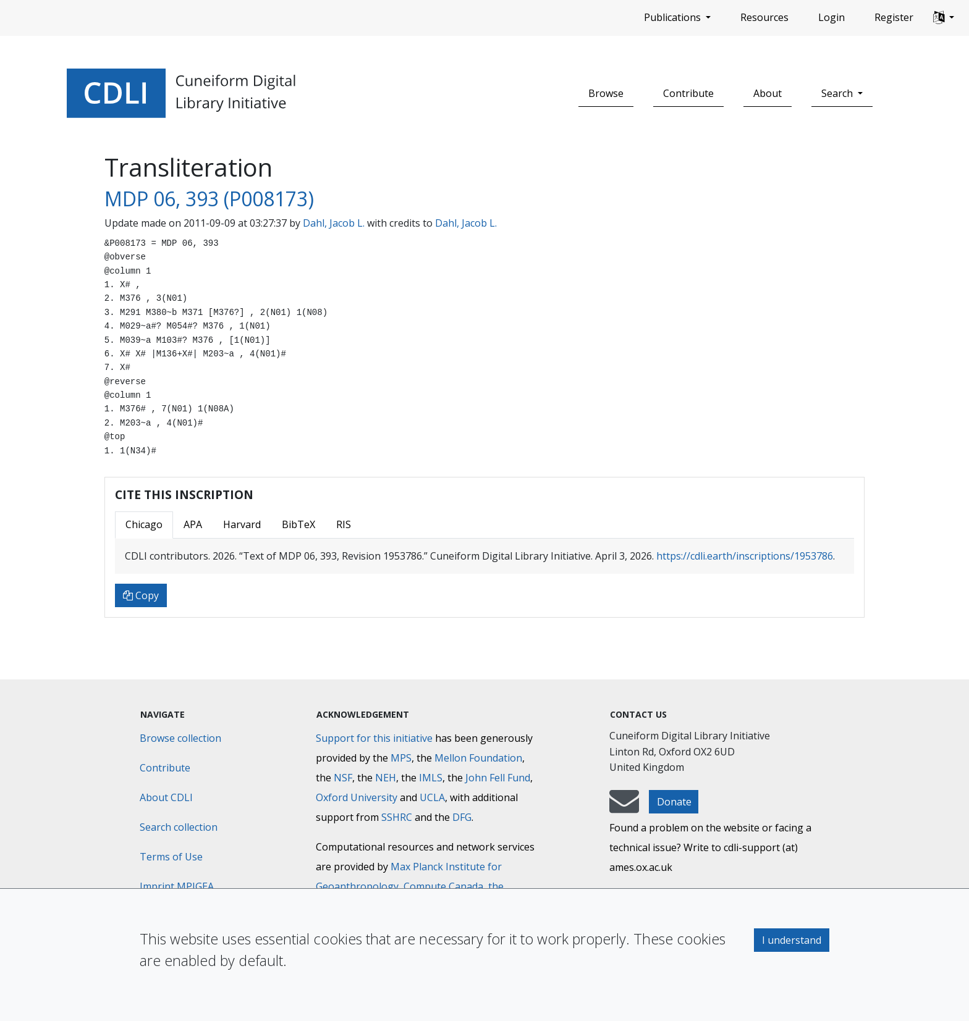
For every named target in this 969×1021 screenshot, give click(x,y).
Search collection (179, 827)
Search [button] (838, 93)
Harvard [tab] (242, 524)
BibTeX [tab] (298, 524)
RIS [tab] (343, 524)
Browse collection (180, 738)
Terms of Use (171, 856)
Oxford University (356, 797)
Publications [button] (673, 17)
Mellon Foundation (478, 758)
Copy (141, 595)
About (767, 93)
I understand (791, 940)
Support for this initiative (374, 738)
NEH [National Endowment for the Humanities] (385, 777)
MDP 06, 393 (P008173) (209, 198)
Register (893, 17)
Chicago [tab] (144, 524)
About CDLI (166, 797)
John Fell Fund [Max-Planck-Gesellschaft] (497, 777)
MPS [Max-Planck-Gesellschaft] (401, 758)
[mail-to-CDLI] (624, 807)
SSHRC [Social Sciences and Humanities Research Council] (396, 817)
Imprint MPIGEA (177, 886)
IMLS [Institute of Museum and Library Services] (430, 777)
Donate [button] (674, 802)
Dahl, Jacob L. (334, 223)
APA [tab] (193, 524)
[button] (943, 18)
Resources (764, 17)
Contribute (688, 93)
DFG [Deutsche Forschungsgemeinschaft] (462, 817)
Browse (606, 93)
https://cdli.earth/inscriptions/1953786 (744, 556)
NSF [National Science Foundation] (343, 777)
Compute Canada (443, 886)
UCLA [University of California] (432, 797)
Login (831, 17)
